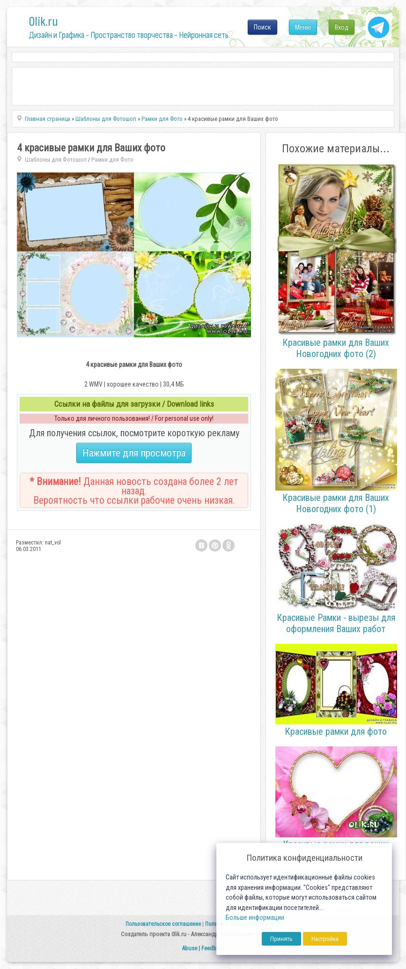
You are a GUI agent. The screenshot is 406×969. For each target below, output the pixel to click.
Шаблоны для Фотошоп (56, 159)
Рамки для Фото (112, 159)
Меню (303, 27)
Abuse (189, 948)
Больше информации (255, 918)
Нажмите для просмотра (133, 453)
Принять (281, 938)
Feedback (213, 948)
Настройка (325, 938)
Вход (341, 27)
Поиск (262, 27)
